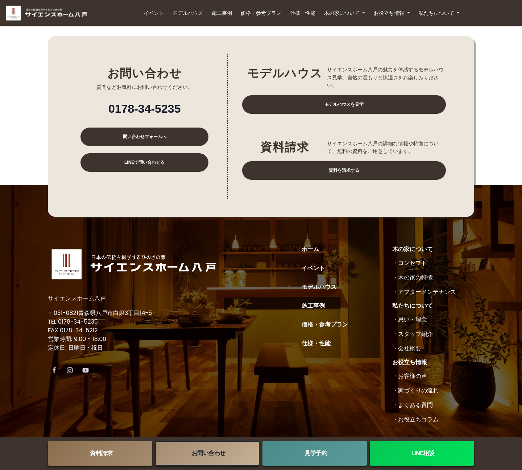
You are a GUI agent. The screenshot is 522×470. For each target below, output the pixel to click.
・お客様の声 (409, 376)
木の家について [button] (342, 13)
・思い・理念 (409, 319)
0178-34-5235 (144, 108)
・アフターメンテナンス (424, 292)
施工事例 (222, 13)
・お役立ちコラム (415, 419)
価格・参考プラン (261, 13)
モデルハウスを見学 (344, 104)
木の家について (412, 249)
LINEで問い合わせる (144, 162)
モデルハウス (188, 13)
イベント (154, 13)
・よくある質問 (412, 405)
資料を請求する (344, 170)
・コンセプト (409, 263)
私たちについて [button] (437, 13)
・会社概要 (406, 348)
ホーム (310, 249)
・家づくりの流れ (415, 390)
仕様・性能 (302, 13)
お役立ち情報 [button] (390, 13)
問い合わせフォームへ (144, 136)
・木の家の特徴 (412, 277)
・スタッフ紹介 (412, 334)
